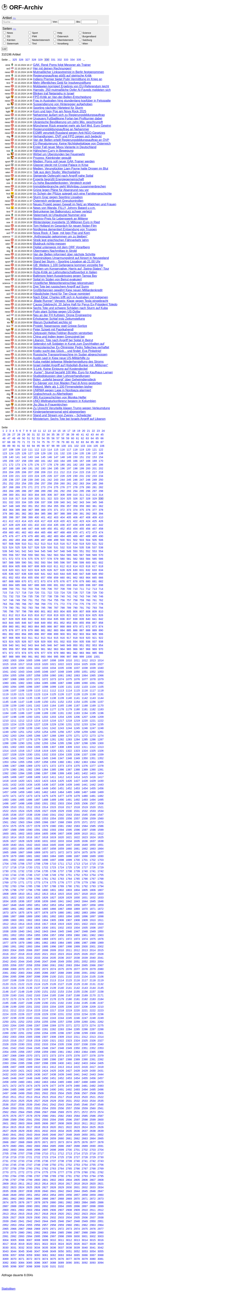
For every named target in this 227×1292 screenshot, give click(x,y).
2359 (45, 1051)
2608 (61, 1123)
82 (77, 442)
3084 (21, 1262)
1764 (69, 878)
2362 (69, 1051)
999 (81, 656)
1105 (100, 686)
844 (11, 622)
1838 (37, 901)
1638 (100, 841)
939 (4, 645)
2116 (77, 980)
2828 (53, 1187)
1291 (29, 743)
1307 (53, 746)
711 (81, 588)
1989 (100, 942)
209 (43, 472)
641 (43, 573)
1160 (21, 705)
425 (94, 521)
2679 (5, 1145)
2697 (45, 1149)
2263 (5, 1025)
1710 (53, 863)
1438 (61, 784)
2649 (77, 1134)
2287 (93, 1029)
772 (62, 603)
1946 (69, 931)
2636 (77, 1130)
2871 (85, 1198)
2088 (61, 972)
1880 (61, 912)
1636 (85, 841)
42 (87, 434)
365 (17, 509)
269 (17, 487)
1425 (61, 780)
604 (11, 566)
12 (44, 430)
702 (24, 588)
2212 (13, 1010)
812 (11, 615)
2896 (77, 1206)
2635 (69, 1130)
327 (27, 59)
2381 (13, 1059)
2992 (13, 1236)
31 (33, 434)
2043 (13, 961)
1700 (77, 859)
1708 (37, 863)
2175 (29, 999)
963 (56, 649)
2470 (100, 1081)
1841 (61, 901)
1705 (13, 863)
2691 (100, 1145)
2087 (53, 972)
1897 (93, 916)
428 (11, 524)
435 (56, 524)
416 (37, 521)
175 (30, 464)
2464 (53, 1081)
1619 (53, 837)
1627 (13, 841)
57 (57, 438)
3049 (53, 1251)
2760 (29, 1168)
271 (30, 487)
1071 (37, 679)
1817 (77, 893)
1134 (21, 698)
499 (56, 539)
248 (88, 479)
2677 (93, 1142)
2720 (21, 1157)
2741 (85, 1161)
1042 (13, 671)
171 (4, 464)
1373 (61, 765)
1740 (85, 871)
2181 (77, 999)
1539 (37, 814)
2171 (100, 995)
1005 (29, 660)
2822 (5, 1187)
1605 (45, 833)
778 (101, 603)
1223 (5, 724)
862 (24, 626)
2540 (37, 1104)
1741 (93, 871)
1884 (93, 912)
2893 (53, 1206)
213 (69, 472)
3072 (29, 1258)
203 (4, 472)
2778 (69, 1172)
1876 (29, 912)
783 (30, 607)
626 (49, 570)
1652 (5, 848)
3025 (69, 1243)
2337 (77, 1044)
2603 (21, 1123)
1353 (5, 762)
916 (62, 637)
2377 (85, 1055)
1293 (45, 743)
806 (75, 611)
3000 (77, 1236)
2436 (37, 1074)
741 (69, 596)
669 (17, 581)
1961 (85, 935)
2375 (69, 1055)
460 (11, 532)
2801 (45, 1179)
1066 (100, 675)
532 (62, 547)
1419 (13, 780)
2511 (13, 1097)
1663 (93, 848)
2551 (21, 1108)
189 (17, 468)
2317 (21, 1040)
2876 (21, 1202)
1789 (61, 886)
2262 (100, 1021)
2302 (5, 1036)
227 (56, 475)
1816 (69, 893)
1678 (5, 856)
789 (69, 607)
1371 (45, 765)
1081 (13, 682)
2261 (93, 1021)
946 (49, 645)
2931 (45, 1217)
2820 (93, 1183)
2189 (37, 1002)
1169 (93, 705)
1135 (29, 698)
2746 (21, 1164)
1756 (5, 878)
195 (56, 468)
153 (94, 457)
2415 (77, 1066)
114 (49, 449)
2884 (85, 1202)
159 (30, 460)
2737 (53, 1161)
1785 (29, 886)
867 (56, 626)
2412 (53, 1066)
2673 (61, 1142)
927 (30, 641)
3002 (93, 1236)
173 (17, 464)
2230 (53, 1014)
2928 (21, 1217)
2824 (21, 1187)
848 (37, 622)
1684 (53, 856)
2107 (5, 980)
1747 (37, 874)
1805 (85, 890)
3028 (93, 1243)
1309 (69, 746)
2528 (45, 1100)
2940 (13, 1221)
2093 (100, 972)
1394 (21, 773)
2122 (21, 984)
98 (52, 445)
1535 (5, 814)
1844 (85, 901)
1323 (77, 750)
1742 (100, 871)
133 (69, 453)
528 (37, 547)
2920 (61, 1213)
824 (88, 615)
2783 (5, 1176)
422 (75, 521)
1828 (61, 897)
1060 (53, 675)
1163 (45, 705)
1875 (21, 912)
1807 (100, 890)
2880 (53, 1202)
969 (94, 649)
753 (43, 600)
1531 (77, 810)
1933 (69, 927)
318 (24, 498)
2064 (77, 965)
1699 (69, 859)
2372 (45, 1055)
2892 (45, 1206)
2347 (53, 1048)
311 (81, 494)
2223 (100, 1010)
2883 (77, 1202)
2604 (29, 1123)
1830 (77, 897)
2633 (53, 1130)
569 (94, 555)
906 (101, 634)
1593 (53, 829)
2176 (37, 999)
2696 (37, 1149)
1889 (29, 916)
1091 (93, 682)
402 (49, 517)
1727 (85, 867)
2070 (21, 969)
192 (37, 468)
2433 (13, 1074)
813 (17, 615)
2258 (69, 1021)
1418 (5, 780)
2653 (5, 1138)
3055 (100, 1251)
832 (37, 618)
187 (4, 468)
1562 (13, 822)
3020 (29, 1243)
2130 (85, 984)
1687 (77, 856)
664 (88, 577)
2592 (37, 1119)
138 (101, 453)
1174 (29, 709)
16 (63, 430)
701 (17, 588)
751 (30, 600)
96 (43, 445)
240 (37, 479)
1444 (5, 788)
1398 (53, 773)
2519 (77, 1097)
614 (75, 566)
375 (81, 509)
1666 (13, 852)
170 (101, 460)
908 (11, 637)
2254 (37, 1021)
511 (30, 543)
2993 (21, 1236)
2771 (13, 1172)
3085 (29, 1262)
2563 (13, 1112)
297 (94, 491)
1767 (93, 878)
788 (62, 607)
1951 (5, 935)
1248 (100, 728)
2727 (77, 1157)
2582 (61, 1115)
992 (37, 656)
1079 (100, 679)
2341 (5, 1048)
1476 (53, 795)
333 (66, 59)
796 (11, 611)
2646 (53, 1134)
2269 (53, 1025)
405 (69, 517)
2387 (61, 1059)
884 (62, 630)
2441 (77, 1074)
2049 (61, 961)
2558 (77, 1108)
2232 (69, 1014)
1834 (5, 901)
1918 (53, 923)
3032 (21, 1247)
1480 (85, 795)
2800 (37, 1179)
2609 (69, 1123)
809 (94, 611)
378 (101, 509)
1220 (85, 720)
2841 (53, 1191)
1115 (77, 690)
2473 (21, 1085)
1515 (53, 807)
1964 (5, 938)
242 (49, 479)
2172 (5, 999)
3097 (21, 1266)
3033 (29, 1247)
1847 (5, 905)
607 (30, 566)
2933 (61, 1217)
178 (49, 464)
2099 (45, 976)
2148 (21, 991)
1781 (100, 882)
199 (81, 468)
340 (62, 502)
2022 (53, 953)
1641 (21, 844)
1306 (45, 746)
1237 (13, 728)
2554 (45, 1108)
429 (17, 524)
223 (30, 475)
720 (37, 592)
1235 (100, 724)
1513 (37, 807)
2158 (100, 991)
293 (69, 491)
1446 (21, 788)
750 (24, 600)
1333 (53, 754)
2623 (77, 1127)
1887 (13, 916)
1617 (37, 837)
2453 (69, 1078)
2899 (100, 1206)
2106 (100, 976)
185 (94, 464)
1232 (77, 724)
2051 (77, 961)
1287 (100, 739)
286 (24, 491)
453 (69, 528)
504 (88, 539)
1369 (29, 765)
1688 (85, 856)
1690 (100, 856)
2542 (53, 1104)
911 (30, 637)
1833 (100, 897)
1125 (53, 694)
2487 (29, 1089)
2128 (69, 984)
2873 (100, 1198)
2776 (53, 1172)
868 (62, 626)
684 (11, 585)
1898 (100, 916)
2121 (13, 984)
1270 (69, 735)
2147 (13, 991)
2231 (61, 1014)
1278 (29, 739)
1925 (5, 927)
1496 (5, 803)
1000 (89, 656)
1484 (13, 799)
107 (4, 449)
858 (101, 622)
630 (75, 570)
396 (11, 517)
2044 (21, 961)
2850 (21, 1194)
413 (17, 521)
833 (43, 618)
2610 (77, 1123)
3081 (100, 1258)
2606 (45, 1123)
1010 (69, 660)
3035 (45, 1247)
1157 (100, 701)
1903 (37, 920)
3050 (61, 1251)
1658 (53, 848)
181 (69, 464)
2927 (13, 1217)
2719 (13, 1157)
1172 (13, 709)
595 (56, 562)
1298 (85, 743)
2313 (93, 1036)
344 (88, 502)
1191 (61, 713)
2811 (21, 1183)
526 (24, 547)
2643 (29, 1134)
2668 (21, 1142)
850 (49, 622)
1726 (77, 867)
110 (24, 449)
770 (49, 603)
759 (81, 600)
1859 (100, 905)
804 (62, 611)
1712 (69, 863)
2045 (29, 961)
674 (49, 581)
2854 (53, 1194)
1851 (37, 905)
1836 (21, 901)
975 (30, 652)
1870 (85, 908)
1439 (69, 784)
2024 (69, 953)
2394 (13, 1063)
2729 (93, 1157)
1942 (37, 931)
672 (37, 581)
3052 (77, 1251)
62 (82, 438)
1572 (93, 822)
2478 (61, 1085)
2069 (13, 969)
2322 (61, 1040)
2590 (21, 1119)
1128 (77, 694)
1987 (85, 942)
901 (69, 634)
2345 (37, 1048)
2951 (100, 1221)
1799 (37, 890)
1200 (29, 716)
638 (24, 573)
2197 (100, 1002)
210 (49, 472)
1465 (69, 792)
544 (37, 551)
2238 (13, 1017)
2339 (93, 1044)
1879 (53, 912)
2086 (45, 972)
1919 (61, 923)
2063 (69, 965)
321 (43, 498)
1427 (77, 780)
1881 (69, 912)
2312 (85, 1036)
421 (69, 521)
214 (75, 472)
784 (37, 607)
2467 (77, 1081)
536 (88, 547)
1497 (13, 803)
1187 (29, 713)
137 (94, 453)
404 (62, 517)
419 (56, 521)
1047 (53, 671)
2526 (29, 1100)
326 (21, 59)
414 (24, 521)
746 (101, 596)
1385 (53, 769)
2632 (45, 1130)
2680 (13, 1145)
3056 (5, 1255)
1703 (100, 859)
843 (4, 622)
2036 (61, 957)
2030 (13, 957)
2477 (53, 1085)
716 (11, 592)
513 (43, 543)
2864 (29, 1198)
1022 (61, 664)
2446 (13, 1078)
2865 (37, 1198)
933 (69, 641)
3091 (77, 1262)
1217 (61, 720)
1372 (53, 765)
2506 (77, 1093)
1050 (77, 671)
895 (30, 634)
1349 (77, 758)
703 (30, 588)
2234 (85, 1014)
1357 (37, 762)
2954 (21, 1225)
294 (75, 491)
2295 (53, 1033)
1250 (13, 731)
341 (69, 502)
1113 (61, 690)
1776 (61, 882)
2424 (45, 1070)
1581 (61, 826)
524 (11, 547)
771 (56, 603)
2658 (45, 1138)
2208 (85, 1006)
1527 (45, 810)
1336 (77, 754)
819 (56, 615)
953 (94, 645)
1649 (85, 844)
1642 (29, 844)
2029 (5, 957)
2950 (93, 1221)
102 (76, 445)
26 (8, 434)
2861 (5, 1198)
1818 (85, 893)
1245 (77, 728)
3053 (85, 1251)
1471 (13, 795)
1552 (37, 818)
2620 (53, 1127)
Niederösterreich (41, 40)
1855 (69, 905)
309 (69, 494)
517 (69, 543)
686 (24, 585)
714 (101, 588)
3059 (29, 1255)
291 (56, 491)
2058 (29, 965)
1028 (5, 667)
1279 (37, 739)
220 (11, 475)
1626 (5, 841)
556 (11, 555)
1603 (29, 833)
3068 (100, 1255)
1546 (93, 814)
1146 (13, 701)
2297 (69, 1033)
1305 (37, 746)
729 (94, 592)
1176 (45, 709)
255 (30, 483)
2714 (77, 1153)
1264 (21, 735)
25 (3, 434)
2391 (93, 1059)
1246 (85, 728)
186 (101, 464)
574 (24, 558)
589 (17, 562)
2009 (53, 950)
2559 (85, 1108)
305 (43, 494)
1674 (77, 852)
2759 (21, 1168)
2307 (45, 1036)
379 (4, 513)
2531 (69, 1100)
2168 (77, 995)
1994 (37, 946)
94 (33, 445)
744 (88, 596)
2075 (61, 969)
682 (101, 581)
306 (49, 494)
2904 (37, 1209)
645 (69, 573)
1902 (29, 920)
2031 (21, 957)
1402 (85, 773)
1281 (53, 739)
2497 (5, 1093)
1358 (45, 762)
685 (17, 585)
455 (81, 528)
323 (56, 498)
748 (11, 600)
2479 (69, 1085)
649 (94, 573)
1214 (37, 720)
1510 (13, 807)
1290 (21, 743)
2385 (45, 1059)
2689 (85, 1145)
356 (62, 506)
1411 (53, 777)
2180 (69, 999)
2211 (5, 1010)
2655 (21, 1138)
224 (37, 475)
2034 (45, 957)
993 (43, 656)
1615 (21, 837)
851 (56, 622)
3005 (13, 1240)
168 (88, 460)
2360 (53, 1051)
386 (49, 513)
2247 (85, 1017)
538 (101, 547)
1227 (37, 724)
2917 (37, 1213)
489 (94, 536)
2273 (85, 1025)
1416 (93, 777)
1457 (5, 792)
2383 (29, 1059)
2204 (53, 1006)
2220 (77, 1010)
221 (17, 475)
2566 (37, 1112)
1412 (61, 777)
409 (94, 517)
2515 (45, 1097)
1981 (37, 942)
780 (11, 607)
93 (28, 445)
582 (75, 558)
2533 (85, 1100)
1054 (5, 675)
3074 (45, 1258)
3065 (77, 1255)
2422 (29, 1070)
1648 (77, 844)
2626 (100, 1127)
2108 (13, 980)
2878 (37, 1202)
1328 (13, 754)
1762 (53, 878)
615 (81, 566)
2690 (93, 1145)
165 (69, 460)
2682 (29, 1145)
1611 (93, 833)
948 (62, 645)
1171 (5, 709)
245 (69, 479)
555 (4, 555)
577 (43, 558)
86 (97, 442)
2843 (69, 1191)
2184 (100, 999)
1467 (85, 792)
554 (101, 551)
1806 (93, 890)
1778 (77, 882)
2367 (5, 1055)
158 (24, 460)
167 (81, 460)
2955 (29, 1225)
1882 (77, 912)
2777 (61, 1172)
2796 (5, 1179)
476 (11, 536)
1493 (85, 799)
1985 (69, 942)
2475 (37, 1085)
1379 (5, 769)
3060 (37, 1255)
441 (94, 524)
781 (17, 607)
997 (69, 656)
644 (62, 573)
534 (75, 547)
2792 (77, 1176)
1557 (77, 818)
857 (94, 622)
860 (11, 626)
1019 (37, 664)
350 (24, 506)
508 (11, 543)
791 (81, 607)
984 (88, 652)
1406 (13, 777)
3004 (5, 1240)
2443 (93, 1074)
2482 (93, 1085)
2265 (21, 1025)
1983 (53, 942)
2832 (85, 1187)
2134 (13, 987)
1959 (69, 935)
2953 (13, 1225)
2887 (5, 1206)
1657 (45, 848)
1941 (29, 931)
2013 (85, 950)
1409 (37, 777)
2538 (21, 1104)
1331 (37, 754)
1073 (53, 679)
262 (75, 483)
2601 (5, 1123)
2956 (37, 1225)
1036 (69, 667)
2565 (29, 1112)
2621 (61, 1127)
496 (37, 539)
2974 (77, 1228)
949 (69, 645)
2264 (13, 1025)
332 (59, 59)
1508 (100, 803)
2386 (53, 1059)
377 (94, 509)
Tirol (34, 43)
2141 (69, 987)
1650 (93, 844)
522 (101, 543)
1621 (69, 837)
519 (81, 543)
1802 (61, 890)
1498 (21, 803)
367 (30, 509)
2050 (69, 961)
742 (75, 596)
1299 (93, 743)
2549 (5, 1108)
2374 (61, 1055)
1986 (77, 942)
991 (30, 656)
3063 (61, 1255)
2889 (21, 1206)
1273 (93, 735)
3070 (13, 1258)
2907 (61, 1209)
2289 (5, 1033)
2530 (61, 1100)
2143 (85, 987)
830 (24, 618)
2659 (53, 1138)
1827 (53, 897)
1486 (29, 799)
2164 (45, 995)
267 (4, 487)
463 (30, 532)
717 (17, 592)
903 (81, 634)
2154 (69, 991)
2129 (77, 984)
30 (28, 434)
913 (43, 637)
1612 (100, 833)
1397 (45, 773)
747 (4, 600)
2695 (29, 1149)
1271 (77, 735)
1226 (29, 724)
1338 (93, 754)
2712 (61, 1153)
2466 (69, 1081)
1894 (69, 916)
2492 (69, 1089)
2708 (29, 1153)
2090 (77, 972)
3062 (53, 1255)
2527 (37, 1100)
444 (11, 528)
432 (37, 524)
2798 (21, 1179)
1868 (69, 908)
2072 (37, 969)
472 (88, 532)
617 (94, 566)
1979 (21, 942)
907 (4, 637)
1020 (45, 664)
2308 (53, 1036)
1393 (13, 773)
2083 (21, 972)
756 (62, 600)
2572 (85, 1112)
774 (75, 603)
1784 (21, 886)
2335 (61, 1044)
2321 (53, 1040)
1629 (29, 841)
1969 (45, 938)
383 (30, 513)
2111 (37, 980)
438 (75, 524)
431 (30, 524)
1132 (5, 698)
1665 (5, 852)
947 (56, 645)
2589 (13, 1119)
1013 (93, 660)
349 (17, 506)
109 (17, 449)
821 (69, 615)
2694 (21, 1149)
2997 (53, 1236)
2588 (5, 1119)
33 (43, 434)
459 (4, 532)
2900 (5, 1209)
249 (94, 479)
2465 (61, 1081)
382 (24, 513)
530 (49, 547)
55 (48, 438)
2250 (5, 1021)
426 (101, 521)
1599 (100, 829)
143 (30, 457)
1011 (77, 660)
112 (37, 449)
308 (62, 494)
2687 (69, 1145)
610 (49, 566)
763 (4, 603)
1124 (45, 694)
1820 (100, 893)
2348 (61, 1048)
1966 (21, 938)
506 (101, 539)
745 (94, 596)
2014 (93, 950)
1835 (13, 901)
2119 (100, 980)
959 (30, 649)
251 (4, 483)
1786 (37, 886)
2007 (37, 950)
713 (94, 588)
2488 (37, 1089)
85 (92, 442)
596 (62, 562)
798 (24, 611)
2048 (53, 961)
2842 (61, 1191)
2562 (5, 1112)
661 (69, 577)
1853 (53, 905)
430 (24, 524)
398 (24, 517)
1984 (61, 942)
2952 (5, 1225)
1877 (37, 912)
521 (94, 543)
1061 (61, 675)
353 (43, 506)
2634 (61, 1130)
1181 (85, 709)
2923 (85, 1213)
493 (17, 539)
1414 (77, 777)
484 (62, 536)
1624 (93, 837)
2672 (53, 1142)
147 (56, 457)
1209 (100, 716)
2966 (13, 1228)
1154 (77, 701)
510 (24, 543)
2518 (69, 1097)
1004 (21, 660)
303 (30, 494)
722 (49, 592)
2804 (69, 1179)
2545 (77, 1104)
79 (62, 442)
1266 (37, 735)
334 (72, 59)
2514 (37, 1097)
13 (49, 430)
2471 (5, 1085)
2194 (77, 1002)
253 (17, 483)
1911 (100, 920)
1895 (77, 916)
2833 (93, 1187)
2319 (37, 1040)
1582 (69, 826)
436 (62, 524)
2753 (77, 1164)
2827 (45, 1187)
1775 (53, 882)
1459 (21, 792)
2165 (53, 995)
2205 (61, 1006)
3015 (93, 1240)
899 (56, 634)
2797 (13, 1179)
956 (11, 649)
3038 (69, 1247)
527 (30, 547)
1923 (93, 923)
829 (17, 618)
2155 (77, 991)
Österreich (62, 36)
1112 (53, 690)
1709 (45, 863)
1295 (61, 743)
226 (49, 475)
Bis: (78, 21)
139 (4, 457)
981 (69, 652)
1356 (29, 762)
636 (11, 573)
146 (49, 457)
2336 (69, 1044)
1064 (85, 675)
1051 (85, 671)
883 (56, 630)
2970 (45, 1228)
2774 (37, 1172)
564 (62, 555)
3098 (29, 1266)
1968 (37, 938)
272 (37, 487)
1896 (85, 916)
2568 (53, 1112)
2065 (85, 965)
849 (43, 622)
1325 (93, 750)
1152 (61, 701)
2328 (5, 1044)
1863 (29, 908)
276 (62, 487)
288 (37, 491)
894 (24, 634)
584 (88, 558)
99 (57, 445)
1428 (85, 780)
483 (56, 536)
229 (69, 475)
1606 (53, 833)
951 (81, 645)
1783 (13, 886)
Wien (85, 43)
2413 (61, 1066)
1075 (69, 679)
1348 (69, 758)
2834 (100, 1187)
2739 (69, 1161)
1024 (77, 664)
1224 (13, 724)
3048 (45, 1251)
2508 (93, 1093)
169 (94, 460)
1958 (61, 935)
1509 (5, 807)
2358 (37, 1051)
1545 (85, 814)
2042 (5, 961)
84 (87, 442)
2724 (53, 1157)
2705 (5, 1153)
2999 (69, 1236)
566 (75, 555)
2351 (85, 1048)
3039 (77, 1247)
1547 (100, 814)
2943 (37, 1221)
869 (69, 626)
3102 (61, 1266)
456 (88, 528)
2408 (21, 1066)
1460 (29, 792)
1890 (37, 916)
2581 (53, 1115)
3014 (85, 1240)
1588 (13, 829)
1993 (29, 946)
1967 (29, 938)
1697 (53, 859)
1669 (37, 852)
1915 (29, 923)
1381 (21, 769)
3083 (13, 1262)
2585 (85, 1115)
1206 (77, 716)
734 (24, 596)
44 (97, 434)
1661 (77, 848)
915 (56, 637)
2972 (61, 1228)
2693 (13, 1149)
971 (4, 652)
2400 (61, 1063)
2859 (93, 1194)
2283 (61, 1029)
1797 (21, 890)
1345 (45, 758)
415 (30, 521)
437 (69, 524)
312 (88, 494)
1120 (13, 694)
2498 (13, 1093)
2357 (29, 1051)
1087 (61, 682)
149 (69, 457)
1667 (21, 852)
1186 (21, 713)
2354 (5, 1051)
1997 (61, 946)
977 (43, 652)
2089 (69, 972)
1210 (5, 720)
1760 (37, 878)
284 (11, 491)
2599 (93, 1119)
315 (4, 498)
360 (88, 506)
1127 (69, 694)
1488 (45, 799)
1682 (37, 856)
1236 (5, 728)
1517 (69, 807)
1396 (37, 773)
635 (4, 573)
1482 (100, 795)
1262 (5, 735)
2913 (5, 1213)
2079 (93, 969)
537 (94, 547)
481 (43, 536)
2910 (85, 1209)
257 (43, 483)
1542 (61, 814)
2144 (93, 987)
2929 (29, 1217)
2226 (21, 1014)
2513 (29, 1097)
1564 (29, 822)
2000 (85, 946)
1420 (21, 780)
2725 (61, 1157)
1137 (45, 698)
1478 (69, 795)
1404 (100, 773)
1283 (69, 739)
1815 (61, 893)
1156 (93, 701)
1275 (5, 739)
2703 (93, 1149)
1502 (53, 803)
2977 (100, 1228)
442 (101, 524)
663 (81, 577)
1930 (45, 927)
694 (75, 585)
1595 (69, 829)
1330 (29, 754)
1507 (93, 803)
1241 (45, 728)
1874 (13, 912)
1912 (5, 923)
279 (81, 487)
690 (49, 585)
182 (75, 464)
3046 (29, 1251)
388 (62, 513)
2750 (53, 1164)
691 (56, 585)
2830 (69, 1187)
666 (101, 577)
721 (43, 592)
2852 (37, 1194)
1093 (5, 686)
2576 (13, 1115)
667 (4, 581)
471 (81, 532)
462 (24, 532)
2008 (45, 950)
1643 (37, 844)
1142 (85, 698)
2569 (61, 1112)
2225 (13, 1014)
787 (56, 607)
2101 (61, 976)
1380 (13, 769)
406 (75, 517)
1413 (69, 777)
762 (101, 600)
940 (11, 645)
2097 (29, 976)
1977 (5, 942)
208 (37, 472)
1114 (69, 690)
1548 (5, 818)
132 (62, 453)
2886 (100, 1202)
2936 (85, 1217)
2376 (77, 1055)
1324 (85, 750)
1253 (37, 731)
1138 (53, 698)
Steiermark (13, 43)
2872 (93, 1198)
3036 (53, 1247)
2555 (53, 1108)
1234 (93, 724)
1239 (29, 728)
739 (56, 596)
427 (4, 524)
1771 (21, 882)
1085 (45, 682)
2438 (53, 1074)
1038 (85, 667)
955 (4, 649)
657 (43, 577)
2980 (21, 1232)
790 (75, 607)
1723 (53, 867)
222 (24, 475)
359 (81, 506)
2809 (5, 1183)
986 (101, 652)
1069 (21, 679)
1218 (69, 720)
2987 (77, 1232)
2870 (77, 1198)
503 (81, 539)
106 (102, 445)
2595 (61, 1119)
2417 (93, 1066)
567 (81, 555)
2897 (85, 1206)
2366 (100, 1051)
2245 (69, 1017)
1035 (61, 667)
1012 (85, 660)
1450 (53, 788)
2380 (5, 1059)
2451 (53, 1078)
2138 (45, 987)
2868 (61, 1198)
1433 (21, 784)
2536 (5, 1104)
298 (101, 491)
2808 (100, 1179)
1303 (21, 746)
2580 (45, 1115)
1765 (77, 878)
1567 (53, 822)
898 (49, 634)
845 (17, 622)
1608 (69, 833)
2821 (100, 1183)
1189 (45, 713)
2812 (29, 1183)
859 (4, 626)
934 (75, 641)
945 (43, 645)
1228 (45, 724)
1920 (69, 923)
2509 (100, 1093)
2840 (45, 1191)
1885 (100, 912)
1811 (29, 893)
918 (75, 637)
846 (24, 622)
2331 (29, 1044)
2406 (5, 1066)
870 (75, 626)
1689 (93, 856)
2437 (45, 1074)
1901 (21, 920)
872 (88, 626)
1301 (5, 746)
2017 (13, 953)
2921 (69, 1213)
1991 (13, 946)
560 (37, 555)
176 (37, 464)
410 (101, 517)
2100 (53, 976)
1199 (21, 716)
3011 (61, 1240)
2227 (29, 1014)
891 (4, 634)
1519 (85, 807)
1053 (100, 671)
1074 (61, 679)
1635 (77, 841)
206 (24, 472)
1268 (53, 735)
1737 (61, 871)
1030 (21, 667)
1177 (53, 709)
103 (83, 445)
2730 (100, 1157)
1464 (61, 792)
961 (43, 649)
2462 (37, 1081)
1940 (21, 931)
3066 (85, 1255)
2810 (13, 1183)
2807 (93, 1179)
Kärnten (11, 40)
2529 (53, 1100)
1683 (45, 856)
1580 (53, 826)
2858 (85, 1194)
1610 (85, 833)
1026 (93, 664)
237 (17, 479)
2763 (53, 1168)
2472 (13, 1085)
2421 (21, 1070)
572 (11, 558)
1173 (21, 709)
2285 (77, 1029)
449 (43, 528)
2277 (13, 1029)
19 (78, 430)
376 (88, 509)
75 (43, 442)
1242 (53, 728)
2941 (21, 1221)
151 (81, 457)
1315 (13, 750)
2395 (21, 1063)
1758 (21, 878)
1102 (77, 686)
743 (81, 596)
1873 (5, 912)
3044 (13, 1251)
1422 (37, 780)
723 (56, 592)
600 (88, 562)
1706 (21, 863)
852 (62, 622)
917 (69, 637)
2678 (100, 1142)
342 (75, 502)
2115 (69, 980)
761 (94, 600)
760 (88, 600)
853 (69, 622)
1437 (53, 784)
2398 (45, 1063)
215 (81, 472)
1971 (61, 938)
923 (4, 641)
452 (62, 528)
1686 (69, 856)
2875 (13, 1202)
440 (88, 524)
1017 (21, 664)
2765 (69, 1168)
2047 (45, 961)
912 (37, 637)
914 (49, 637)
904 (88, 634)
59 (67, 438)
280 (88, 487)
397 (17, 517)
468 (62, 532)
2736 (45, 1161)
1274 (100, 735)
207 (30, 472)
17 (68, 430)
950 (75, 645)
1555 (61, 818)
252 (11, 483)
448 (37, 528)
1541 (53, 814)
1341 (13, 758)
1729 (100, 867)
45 (102, 434)
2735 (37, 1161)
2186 (13, 1002)
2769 (100, 1168)
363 (4, 509)
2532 (77, 1100)
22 (93, 430)
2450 (45, 1078)
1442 (93, 784)
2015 (100, 950)
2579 (37, 1115)
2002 (100, 946)
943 (30, 645)
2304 (21, 1036)
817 (43, 615)
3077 (69, 1258)
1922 (85, 923)
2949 (85, 1221)
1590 (29, 829)
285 (17, 491)
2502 (45, 1093)
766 (24, 603)
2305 (29, 1036)
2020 (37, 953)
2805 (77, 1179)
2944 (45, 1221)
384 (37, 513)
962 (49, 649)
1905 (53, 920)
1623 (85, 837)
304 (37, 494)
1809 (13, 893)
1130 (93, 694)
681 (94, 581)
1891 (45, 916)
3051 (69, 1251)
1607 (61, 833)
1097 (37, 686)
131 (56, 453)
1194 (85, 713)
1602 (21, 833)
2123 (29, 984)
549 (69, 551)
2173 (13, 999)
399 (30, 517)
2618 (37, 1127)
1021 (53, 664)
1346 (53, 758)
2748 (37, 1164)
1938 (5, 931)
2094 (5, 976)
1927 (21, 927)
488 (88, 536)
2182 (85, 999)
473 (94, 532)
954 (101, 645)
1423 (45, 780)
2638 (93, 1130)
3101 (53, 1266)
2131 (93, 984)
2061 (53, 965)
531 (56, 547)
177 (43, 464)
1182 (93, 709)
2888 (13, 1206)
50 (23, 438)
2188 (29, 1002)
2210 (100, 1006)
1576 (21, 826)
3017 (5, 1243)
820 (62, 615)
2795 (100, 1176)
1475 (45, 795)
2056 (13, 965)
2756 (100, 1164)
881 (43, 630)
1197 (5, 716)
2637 (85, 1130)
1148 (29, 701)
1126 (61, 694)
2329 (13, 1044)
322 (49, 498)
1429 (93, 780)
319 (30, 498)
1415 (85, 777)
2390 (85, 1059)
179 (56, 464)
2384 (37, 1059)
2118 (93, 980)
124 (11, 453)
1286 (93, 739)
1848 (13, 905)
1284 (77, 739)
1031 (29, 667)
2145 (100, 987)
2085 (37, 972)
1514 (45, 807)
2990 (100, 1232)
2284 (69, 1029)
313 (94, 494)
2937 (93, 1217)
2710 (45, 1153)
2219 (69, 1010)
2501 (37, 1093)
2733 (21, 1161)
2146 (5, 991)
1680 (21, 856)
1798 (29, 890)
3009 (45, 1240)
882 (49, 630)
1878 (45, 912)
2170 (93, 995)
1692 (13, 859)
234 (101, 475)
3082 (5, 1262)
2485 (13, 1089)
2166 (61, 995)
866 (49, 626)
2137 (37, 987)
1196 (100, 713)
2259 (77, 1021)
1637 (93, 841)
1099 (53, 686)
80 (67, 442)
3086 (37, 1262)
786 (49, 607)
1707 (29, 863)
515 (56, 543)
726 (75, 592)
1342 (21, 758)
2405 (100, 1063)
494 (24, 539)
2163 (37, 995)
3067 (93, 1255)
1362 (77, 762)
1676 (93, 852)
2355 (13, 1051)
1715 (93, 863)
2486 (21, 1089)
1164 (53, 705)
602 (101, 562)
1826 (45, 897)
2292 (29, 1033)
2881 (61, 1202)
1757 (13, 878)
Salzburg (87, 40)
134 (75, 453)
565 (69, 555)
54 (43, 438)
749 (17, 600)
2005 (21, 950)
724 (62, 592)
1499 (29, 803)
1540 (45, 814)
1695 (37, 859)
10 (34, 430)
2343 (21, 1048)
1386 (61, 769)
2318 (29, 1040)
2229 (45, 1014)
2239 (21, 1017)
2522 (100, 1097)
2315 (5, 1040)
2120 (5, 984)
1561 (5, 822)
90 (13, 445)
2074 (53, 969)
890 (101, 630)
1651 (100, 844)
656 (37, 577)
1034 (53, 667)
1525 (29, 810)
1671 (53, 852)
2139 (53, 987)
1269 (61, 735)
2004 (13, 950)
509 (17, 543)
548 (62, 551)
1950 (100, 931)
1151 (53, 701)
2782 (100, 1172)
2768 (93, 1168)
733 (17, 596)
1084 (37, 682)
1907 (69, 920)
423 (81, 521)
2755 (93, 1164)
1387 (69, 769)
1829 (69, 897)
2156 (85, 991)
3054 (93, 1251)
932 (62, 641)
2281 (45, 1029)
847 (30, 622)
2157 (93, 991)
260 (62, 483)
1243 (61, 728)
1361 (69, 762)
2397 (37, 1063)
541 (17, 551)
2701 (77, 1149)
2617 (29, 1127)
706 (49, 588)
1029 (13, 667)
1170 (100, 705)
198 (75, 468)
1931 (53, 927)
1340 (5, 758)
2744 (5, 1164)
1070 (29, 679)
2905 (45, 1209)
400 (37, 517)
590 (24, 562)
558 (24, 555)
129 (43, 453)
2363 (77, 1051)
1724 (61, 867)
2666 (5, 1142)
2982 (37, 1232)
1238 (21, 728)
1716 (100, 863)
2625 (93, 1127)
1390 (93, 769)
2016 (5, 953)
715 (4, 592)
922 (101, 637)
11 (39, 430)
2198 (5, 1006)
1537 (21, 814)
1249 (5, 731)
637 (17, 573)
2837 (21, 1191)
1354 (13, 762)
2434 (21, 1074)
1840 (53, 901)
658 (49, 577)
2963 (93, 1225)
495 (30, 539)
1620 (61, 837)
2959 (61, 1225)
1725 (69, 867)
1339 (100, 754)
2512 (21, 1097)
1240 (37, 728)
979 (56, 652)
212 (62, 472)
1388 (77, 769)
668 (11, 581)
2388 (69, 1059)
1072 (45, 679)
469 (69, 532)
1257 (69, 731)
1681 (29, 856)
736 (37, 596)
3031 (13, 1247)
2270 (61, 1025)
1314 (5, 750)
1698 (61, 859)
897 (43, 634)
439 (81, 524)
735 (30, 596)
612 (62, 566)
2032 (29, 957)
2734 (29, 1161)
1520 (93, 807)
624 (37, 570)
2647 (61, 1134)
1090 (85, 682)
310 (75, 494)
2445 (5, 1078)
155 (4, 460)
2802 (53, 1179)
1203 (53, 716)
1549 (13, 818)
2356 (21, 1051)
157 (17, 460)
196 (62, 468)
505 (94, 539)
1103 (85, 686)
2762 (45, 1168)
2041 (100, 957)
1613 (5, 837)
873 (94, 626)
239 (30, 479)
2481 (85, 1085)
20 (83, 430)
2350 (77, 1048)
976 (37, 652)
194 (49, 468)
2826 (37, 1187)
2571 (77, 1112)
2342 (13, 1048)
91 (18, 445)
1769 (5, 882)
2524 (13, 1100)
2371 (37, 1055)
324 (62, 498)
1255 (53, 731)
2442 (85, 1074)
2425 (53, 1070)
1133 (13, 698)
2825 (29, 1187)
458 (101, 528)
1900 (13, 920)
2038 (77, 957)
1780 (93, 882)
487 (81, 536)
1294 (53, 743)
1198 (13, 716)
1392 (5, 773)
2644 (37, 1134)
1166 (69, 705)
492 (11, 539)
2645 (45, 1134)
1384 (45, 769)
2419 (5, 1070)
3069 (5, 1258)
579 (56, 558)
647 (81, 573)
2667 (13, 1142)
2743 (100, 1161)
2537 (13, 1104)
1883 (85, 912)
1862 (21, 908)
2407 (13, 1066)
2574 (100, 1112)
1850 (29, 905)
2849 (13, 1194)
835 (56, 618)
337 (43, 502)
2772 (21, 1172)
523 (4, 547)
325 (14, 59)
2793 (85, 1176)
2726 (69, 1157)
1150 (45, 701)
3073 (37, 1258)
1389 (85, 769)
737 (43, 596)
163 (56, 460)
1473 (29, 795)
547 (56, 551)
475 (4, 536)
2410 (37, 1066)
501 (69, 539)
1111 (45, 690)
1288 (5, 743)
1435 (37, 784)
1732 (21, 871)
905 (94, 634)
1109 (29, 690)
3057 (13, 1255)
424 (88, 521)
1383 (37, 769)
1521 (100, 807)
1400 (69, 773)
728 (88, 592)
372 (62, 509)
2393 (5, 1063)
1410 (45, 777)
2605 (37, 1123)
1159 (13, 705)
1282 (61, 739)
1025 (85, 664)
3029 (100, 1243)
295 (81, 491)
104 (89, 445)
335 (79, 59)
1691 (5, 859)
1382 (29, 769)
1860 (5, 908)
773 (69, 603)
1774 (45, 882)
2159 (5, 995)
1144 (100, 698)
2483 (100, 1085)
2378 (93, 1055)
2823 (13, 1187)
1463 (53, 792)
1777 (69, 882)
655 (30, 577)
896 (37, 634)
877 (17, 630)
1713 (77, 863)
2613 (100, 1123)
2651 (93, 1134)
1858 (93, 905)
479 (30, 536)
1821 (5, 897)
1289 (13, 743)
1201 (37, 716)
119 (81, 449)
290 (49, 491)
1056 (21, 675)
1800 (45, 890)
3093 (93, 1262)
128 (37, 453)
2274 (93, 1025)
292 (62, 491)
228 (62, 475)
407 (81, 517)
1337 (85, 754)
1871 (93, 908)
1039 (93, 667)
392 (88, 513)
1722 (45, 867)
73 (33, 442)
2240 (29, 1017)
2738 (61, 1161)
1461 (37, 792)
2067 (100, 965)
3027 (85, 1243)
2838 (29, 1191)
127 (30, 453)
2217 (53, 1010)
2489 (45, 1089)
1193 (77, 713)
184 (88, 464)
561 (43, 555)
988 (11, 656)
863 (30, 626)
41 (82, 434)
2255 (45, 1021)
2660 (61, 1138)
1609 (77, 833)
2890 (29, 1206)
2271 (69, 1025)
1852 (45, 905)
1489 (53, 799)
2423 (37, 1070)
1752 (77, 874)
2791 (69, 1176)
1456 (100, 788)
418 (49, 521)
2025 (77, 953)
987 (4, 656)
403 (56, 517)
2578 (29, 1115)
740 (62, 596)
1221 (93, 720)
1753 (85, 874)
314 (101, 494)
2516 (53, 1097)
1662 (85, 848)
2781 (93, 1172)
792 (88, 607)
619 (4, 570)
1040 (100, 667)
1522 (5, 810)
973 (17, 652)
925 (17, 641)
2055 (5, 965)
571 (4, 558)
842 (101, 618)
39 (72, 434)
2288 (100, 1029)
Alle (14, 18)
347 (4, 506)
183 (81, 464)
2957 (45, 1225)
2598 (85, 1119)
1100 (61, 686)
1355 (21, 762)
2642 (21, 1134)
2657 (37, 1138)
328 (34, 59)
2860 (100, 1194)
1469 (100, 792)
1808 (5, 893)
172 (11, 464)
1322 (69, 750)
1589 (21, 829)
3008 (37, 1240)
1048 (61, 671)
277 (69, 487)
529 (43, 547)
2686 (61, 1145)
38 (67, 434)
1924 (100, 923)
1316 (21, 750)
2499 (21, 1093)
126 (24, 453)
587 (4, 562)
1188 (37, 713)
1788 (53, 886)
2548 (100, 1104)
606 (24, 566)
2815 (53, 1183)
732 (11, 596)
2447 (21, 1078)
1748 (45, 874)
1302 (13, 746)
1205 (69, 716)
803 (56, 611)
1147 (21, 701)
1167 (77, 705)
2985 (61, 1232)
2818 (77, 1183)
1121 (21, 694)
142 (24, 457)
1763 (61, 878)
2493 (77, 1089)
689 (43, 585)
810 (101, 611)
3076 (61, 1258)
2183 (93, 999)
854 (75, 622)
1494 (93, 799)
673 (43, 581)
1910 (93, 920)
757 (69, 600)
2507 (85, 1093)
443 (4, 528)
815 (30, 615)
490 (101, 536)
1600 (5, 833)
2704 (100, 1149)
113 (43, 449)
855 (81, 622)
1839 (45, 901)
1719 (21, 867)
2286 (85, 1029)
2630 (29, 1130)
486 (75, 536)
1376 (85, 765)
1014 (100, 660)
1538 (29, 814)
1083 (29, 682)
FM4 (34, 36)
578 (49, 558)
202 (101, 468)
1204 (61, 716)
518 (75, 543)
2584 (77, 1115)
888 (88, 630)
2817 (69, 1183)
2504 (61, 1093)
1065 (93, 675)
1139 (61, 698)
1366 (5, 765)
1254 (45, 731)
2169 (85, 995)
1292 (37, 743)
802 (49, 611)
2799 (29, 1179)
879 (30, 630)
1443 (100, 784)
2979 (13, 1232)
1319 (45, 750)
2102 (69, 976)
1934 (77, 927)
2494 (85, 1089)
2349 (69, 1048)
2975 (85, 1228)
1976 (100, 938)
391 (81, 513)
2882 (69, 1202)
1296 (69, 743)
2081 (5, 972)
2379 (100, 1055)
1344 (37, 758)
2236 (100, 1014)
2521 (93, 1097)
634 (101, 570)
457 (94, 528)
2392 (100, 1059)
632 (88, 570)
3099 (37, 1266)
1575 (13, 826)
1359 (53, 762)
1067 (5, 679)
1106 (5, 690)
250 (101, 479)
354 (49, 506)
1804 (77, 890)
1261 (100, 731)
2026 (85, 953)
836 (62, 618)
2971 (53, 1228)
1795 (5, 890)
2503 (53, 1093)
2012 (77, 950)
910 (24, 637)
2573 (93, 1112)
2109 (21, 980)
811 (4, 615)
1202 (45, 716)
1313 (100, 746)
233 (94, 475)
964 (62, 649)
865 (43, 626)
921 (94, 637)
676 (62, 581)
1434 (29, 784)
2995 (37, 1236)
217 (94, 472)
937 (94, 641)
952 (88, 645)
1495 (100, 799)
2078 (85, 969)
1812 (37, 893)
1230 (61, 724)
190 (24, 468)
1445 (13, 788)
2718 (5, 1157)
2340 (100, 1044)
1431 (5, 784)
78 (57, 442)
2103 (77, 976)
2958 (53, 1225)
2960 (69, 1225)
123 (4, 453)
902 (75, 634)
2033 (37, 957)
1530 (69, 810)
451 (56, 528)
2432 (5, 1074)
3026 (77, 1243)
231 (81, 475)
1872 (100, 908)
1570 (77, 822)
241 (43, 479)
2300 (93, 1033)
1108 (21, 690)
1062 (69, 675)
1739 (77, 871)
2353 (100, 1048)
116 (62, 449)
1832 (93, 897)
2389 (77, 1059)
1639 (5, 844)
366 (24, 509)
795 (4, 611)
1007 (45, 660)
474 (101, 532)
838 (75, 618)
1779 (85, 882)
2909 (77, 1209)
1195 (93, 713)
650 (101, 573)
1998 (69, 946)
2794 (93, 1176)
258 (49, 483)
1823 (21, 897)
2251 (13, 1021)
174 (24, 464)
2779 (77, 1172)
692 (62, 585)
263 (81, 483)
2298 (77, 1033)
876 (11, 630)
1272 (85, 735)
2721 (29, 1157)
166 (75, 460)
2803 (61, 1179)
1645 (53, 844)
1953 (21, 935)
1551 (29, 818)
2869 (69, 1198)
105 (95, 445)
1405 (5, 777)
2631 (37, 1130)
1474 (37, 795)
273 (43, 487)
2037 (69, 957)
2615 (13, 1127)
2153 (61, 991)
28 (18, 434)
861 (17, 626)
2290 (13, 1033)
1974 (85, 938)
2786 (29, 1176)
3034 (37, 1247)
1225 (21, 724)
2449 (37, 1078)
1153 (69, 701)
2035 (53, 957)
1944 (53, 931)
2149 (29, 991)
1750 (61, 874)
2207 (77, 1006)
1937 (100, 927)
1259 (85, 731)
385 (43, 513)
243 (56, 479)
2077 (77, 969)
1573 (100, 822)
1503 (61, 803)
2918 (45, 1213)
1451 (61, 788)
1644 (45, 844)
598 (75, 562)
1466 (77, 792)
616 (88, 566)
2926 (5, 1217)
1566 (45, 822)
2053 (93, 961)
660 (62, 577)
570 (101, 555)
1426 (69, 780)
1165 (61, 705)
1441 (85, 784)
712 (88, 588)
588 (11, 562)
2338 (85, 1044)
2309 (61, 1036)
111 (30, 449)
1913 (13, 923)
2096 (21, 976)
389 (69, 513)
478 (24, 536)
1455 (93, 788)
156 (11, 460)
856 (88, 622)
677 (69, 581)
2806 (85, 1179)
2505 (69, 1093)
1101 (69, 686)
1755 (100, 874)
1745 (21, 874)
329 (40, 59)
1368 (21, 765)
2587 (100, 1115)
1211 (13, 720)
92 (23, 445)
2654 (13, 1138)
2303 (13, 1036)
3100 (45, 1266)
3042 (100, 1247)
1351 (93, 758)
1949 (93, 931)
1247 (93, 728)
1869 (77, 908)
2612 (93, 1123)
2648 (69, 1134)
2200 (21, 1006)
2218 (61, 1010)
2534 (93, 1100)
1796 (13, 890)
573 (17, 558)
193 (43, 468)
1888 (21, 916)
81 (72, 442)
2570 (69, 1112)
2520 (85, 1097)
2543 (61, 1104)
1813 (45, 893)
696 (88, 585)
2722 (37, 1157)
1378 (100, 765)
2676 (85, 1142)
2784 (13, 1176)
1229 (53, 724)
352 (37, 506)
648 (88, 573)
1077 (85, 679)
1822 (13, 897)
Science (86, 32)
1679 (13, 856)
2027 (93, 953)
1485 (21, 799)
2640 (5, 1134)
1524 (21, 810)
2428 (77, 1070)
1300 (100, 743)
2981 (29, 1232)
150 (75, 457)
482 (49, 536)
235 (4, 479)
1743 (5, 874)
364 (11, 509)
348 (11, 506)
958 (24, 649)
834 (49, 618)
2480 (77, 1085)
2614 (5, 1127)
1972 (69, 938)
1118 (100, 690)
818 (49, 615)
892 (11, 634)
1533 (93, 810)
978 (49, 652)
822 (75, 615)
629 (69, 570)
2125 (45, 984)
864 (37, 626)
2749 (45, 1164)
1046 (45, 671)
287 (30, 491)
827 (4, 618)
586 (101, 558)
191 (30, 468)
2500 (29, 1093)
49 (18, 438)
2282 (53, 1029)
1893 (61, 916)
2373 (53, 1055)
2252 (21, 1021)
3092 (85, 1262)
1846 (100, 901)
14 (54, 430)
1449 (45, 788)
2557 (69, 1108)
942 (24, 645)
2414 (69, 1066)
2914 (13, 1213)
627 (56, 570)
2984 (53, 1232)
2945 (53, 1221)
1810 (21, 893)
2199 (13, 1006)
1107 (13, 690)
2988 (85, 1232)
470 (75, 532)
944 (37, 645)
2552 (29, 1108)
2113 (53, 980)
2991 (5, 1236)
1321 (61, 750)
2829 (61, 1187)
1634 (69, 841)
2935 (77, 1217)
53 (38, 438)
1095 (21, 686)
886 (75, 630)
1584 (85, 826)
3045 (21, 1251)
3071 (21, 1258)
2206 (69, 1006)
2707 (21, 1153)
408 (88, 517)
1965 (13, 938)
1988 (93, 942)
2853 (45, 1194)
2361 (61, 1051)
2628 (13, 1130)
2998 (61, 1236)
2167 (69, 995)
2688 (77, 1145)
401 (43, 517)
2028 (100, 953)
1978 (13, 942)
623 (30, 570)
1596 (77, 829)
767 (30, 603)
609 (43, 566)
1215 (45, 720)
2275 (100, 1025)
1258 (77, 731)
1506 (85, 803)
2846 (93, 1191)
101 (70, 445)
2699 (61, 1149)
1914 (21, 923)
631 (81, 570)
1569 (69, 822)
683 (4, 585)
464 (37, 532)
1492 (77, 799)
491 (4, 539)
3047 (37, 1251)
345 (94, 502)
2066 (93, 965)
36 (57, 434)
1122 (29, 694)
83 (82, 442)
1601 (13, 833)
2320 (45, 1040)
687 (30, 585)
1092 (100, 682)
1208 (93, 716)
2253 (29, 1021)
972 (11, 652)
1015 (5, 664)
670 (24, 581)
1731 (13, 871)
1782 (5, 886)
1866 (53, 908)
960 (37, 649)
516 (62, 543)
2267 (37, 1025)
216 (88, 472)
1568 (61, 822)
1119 (5, 694)
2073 (45, 969)
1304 (29, 746)
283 (4, 491)
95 (38, 445)
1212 (21, 720)
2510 (5, 1097)
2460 (21, 1081)
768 (37, 603)
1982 (45, 942)
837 (69, 618)
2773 (29, 1172)
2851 (29, 1194)
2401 (69, 1063)
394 (101, 513)
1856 (77, 905)
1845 (93, 901)
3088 (53, 1262)
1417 (100, 777)
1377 (93, 765)
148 (62, 457)
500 (62, 539)
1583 (77, 826)
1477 (61, 795)
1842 (69, 901)
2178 (53, 999)
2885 (93, 1202)
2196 (93, 1002)
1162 (37, 705)
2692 (5, 1149)
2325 (85, 1040)
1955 (37, 935)
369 (43, 509)
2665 (100, 1138)
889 (94, 630)
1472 (21, 795)
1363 (85, 762)
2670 (37, 1142)
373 (69, 509)
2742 (93, 1161)
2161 (21, 995)
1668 (29, 852)
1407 (21, 777)
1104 (93, 686)
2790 (61, 1176)
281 (94, 487)
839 (81, 618)
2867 (53, 1198)
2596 (69, 1119)
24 (103, 430)
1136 (37, 698)
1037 (77, 667)
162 (49, 460)
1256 (61, 731)
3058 (21, 1255)
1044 (29, 671)
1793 (93, 886)
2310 (69, 1036)
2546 (85, 1104)
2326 (93, 1040)
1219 (77, 720)
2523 (5, 1100)
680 (88, 581)
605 (17, 566)
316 (11, 498)
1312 (93, 746)
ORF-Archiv (22, 7)
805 (69, 611)
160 (37, 460)
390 (75, 513)
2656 (29, 1138)
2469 (93, 1081)
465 (43, 532)
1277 (21, 739)
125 (17, 453)
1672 (61, 852)
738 (49, 596)
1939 (13, 931)
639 (30, 573)
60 (72, 438)
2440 (69, 1074)
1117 (93, 690)
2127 (61, 984)
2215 (37, 1010)
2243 (53, 1017)
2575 (5, 1115)
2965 (5, 1228)
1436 (45, 784)
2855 (61, 1194)
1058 (37, 675)
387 (56, 513)
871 (81, 626)
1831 (85, 897)
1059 (45, 675)
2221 (85, 1010)
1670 (45, 852)
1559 (93, 818)
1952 (13, 935)
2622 (69, 1127)
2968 (29, 1228)
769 (43, 603)
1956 (45, 935)
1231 (69, 724)
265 (94, 483)
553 (94, 551)
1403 (93, 773)
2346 (45, 1048)
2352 (93, 1048)
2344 (29, 1048)
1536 (13, 814)
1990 (5, 946)
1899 (5, 920)
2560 (93, 1108)
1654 (21, 848)
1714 (85, 863)
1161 (29, 705)
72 (28, 442)
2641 (13, 1134)
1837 (29, 901)
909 (17, 637)
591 (30, 562)
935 (81, 641)
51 (28, 438)
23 (98, 430)
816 (37, 615)
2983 (45, 1232)
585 (94, 558)
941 (17, 645)
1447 (29, 788)
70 (18, 442)
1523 (13, 810)
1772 (29, 882)
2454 (77, 1078)
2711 (53, 1153)
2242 (45, 1017)
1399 (61, 773)
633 (94, 570)
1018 (29, 664)
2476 (45, 1085)
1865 (45, 908)
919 (81, 637)
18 (73, 430)
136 (88, 453)
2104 (85, 976)
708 (62, 588)
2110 (29, 980)
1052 (93, 671)
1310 (77, 746)
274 (49, 487)
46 (3, 438)
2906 (53, 1209)
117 (69, 449)
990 (24, 656)
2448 (29, 1078)
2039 (85, 957)
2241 (37, 1017)
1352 (100, 758)
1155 (85, 701)
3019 (21, 1243)
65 (97, 438)
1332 (45, 754)
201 (94, 468)
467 (56, 532)
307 (56, 494)
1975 (93, 938)
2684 (45, 1145)
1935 (85, 927)
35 (52, 434)
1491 (69, 799)
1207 (85, 716)
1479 (77, 795)
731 (4, 596)
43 (92, 434)
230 (75, 475)
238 (24, 479)
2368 (13, 1055)
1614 (13, 837)
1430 (100, 780)
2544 (69, 1104)
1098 (45, 686)
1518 (77, 807)
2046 (37, 961)
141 (17, 457)
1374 (69, 765)
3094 (100, 1262)
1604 (37, 833)
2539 (29, 1104)
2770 (5, 1172)
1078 (93, 679)
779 (4, 607)
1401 (77, 773)
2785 (21, 1176)
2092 (93, 972)
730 (101, 592)
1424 (53, 780)
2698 (53, 1149)
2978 (5, 1232)
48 (13, 438)
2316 (13, 1040)
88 (3, 445)
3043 (5, 1251)
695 (81, 585)
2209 (93, 1006)
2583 (69, 1115)
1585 (93, 826)
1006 (37, 660)
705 (43, 588)
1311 (85, 746)
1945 (61, 931)
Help (59, 32)
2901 (13, 1209)
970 (101, 649)
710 (75, 588)
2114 (61, 980)
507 (4, 543)
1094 (13, 686)
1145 (5, 701)
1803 (69, 890)
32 (38, 434)
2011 (69, 950)
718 (24, 592)
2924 (93, 1213)
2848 (5, 1194)
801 (43, 611)
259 (56, 483)
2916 (29, 1213)
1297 (77, 743)
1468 (93, 792)
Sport (35, 32)
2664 (93, 1138)
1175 (37, 709)
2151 (45, 991)
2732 (13, 1161)
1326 (100, 750)
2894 (61, 1206)
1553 (45, 818)
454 (75, 528)
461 (17, 532)
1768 (100, 878)
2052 (85, 961)
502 (75, 539)
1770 (13, 882)
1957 (53, 935)
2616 (21, 1127)
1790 (69, 886)
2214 (29, 1010)
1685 (61, 856)
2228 (37, 1014)
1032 (37, 667)
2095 (13, 976)
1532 (85, 810)
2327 (100, 1040)
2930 (37, 1217)
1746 (29, 874)
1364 (93, 762)
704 (37, 588)
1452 (69, 788)
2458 (5, 1081)
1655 (29, 848)
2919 (53, 1213)
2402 (77, 1063)
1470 (5, 795)
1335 (69, 754)
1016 (13, 664)
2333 (45, 1044)
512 (37, 543)
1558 (85, 818)
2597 (77, 1119)
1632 (53, 841)
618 (101, 566)
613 (69, 566)
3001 (85, 1236)
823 (81, 615)
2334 (53, 1044)
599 (81, 562)
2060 (45, 965)
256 (37, 483)
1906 (61, 920)
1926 (13, 927)
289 (43, 491)
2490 (53, 1089)
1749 (53, 874)
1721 (37, 867)
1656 (37, 848)
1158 (5, 705)
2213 (21, 1010)
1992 (21, 946)
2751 (61, 1164)
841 (94, 618)
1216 (53, 720)
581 (69, 558)
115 (56, 449)
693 (69, 585)
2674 (69, 1142)
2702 (85, 1149)
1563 (21, 822)
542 (24, 551)
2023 (61, 953)
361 (94, 506)
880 (37, 630)
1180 (77, 709)
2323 (69, 1040)
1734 (37, 871)
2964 (100, 1225)
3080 (93, 1258)
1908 (77, 920)
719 (30, 592)
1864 (37, 908)
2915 (21, 1213)
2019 (29, 953)
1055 (13, 675)
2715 (85, 1153)
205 (17, 472)
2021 (45, 953)
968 (88, 649)
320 (37, 498)
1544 (77, 814)
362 (101, 506)
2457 (100, 1078)
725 (69, 592)
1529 (61, 810)
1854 (61, 905)
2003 (5, 950)
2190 (45, 1002)
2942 (29, 1221)
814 (24, 615)
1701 (85, 859)
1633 (61, 841)
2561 (100, 1108)
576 (37, 558)
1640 (13, 844)
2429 (85, 1070)
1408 (29, 777)
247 (81, 479)
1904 (45, 920)
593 (43, 562)
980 (62, 652)
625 (43, 570)
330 (46, 59)
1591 (37, 829)
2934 (69, 1217)
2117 (85, 980)
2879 (45, 1202)
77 (52, 442)
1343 (29, 758)
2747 (29, 1164)
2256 (53, 1021)
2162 (29, 995)
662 (75, 577)
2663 (85, 1138)
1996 (53, 946)
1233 (85, 724)
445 (17, 528)
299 (4, 494)
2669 (29, 1142)
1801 (53, 890)
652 (11, 577)
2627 (5, 1130)
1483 (5, 799)
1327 (5, 754)
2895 (69, 1206)
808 (88, 611)
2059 (37, 965)
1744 (13, 874)
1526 (37, 810)
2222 (93, 1010)
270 (24, 487)
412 (11, 521)
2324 (77, 1040)
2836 (13, 1191)
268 (11, 487)
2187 (21, 1002)
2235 (93, 1014)
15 (59, 430)
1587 (5, 829)
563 (56, 555)
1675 (85, 852)
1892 (53, 916)
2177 (45, 999)
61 (77, 438)
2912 (100, 1209)
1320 (53, 750)
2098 (37, 976)
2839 (37, 1191)
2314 (100, 1036)
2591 (29, 1119)
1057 (29, 675)
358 (75, 506)
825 (94, 615)
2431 (100, 1070)
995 (56, 656)
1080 (5, 682)
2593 (45, 1119)
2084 (29, 972)
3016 (100, 1240)
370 (49, 509)
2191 (53, 1002)
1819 (93, 893)
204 (11, 472)
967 (81, 649)
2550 (13, 1108)
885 (69, 630)
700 (11, 588)
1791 (77, 886)
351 (30, 506)
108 (11, 449)
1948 (85, 931)
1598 (93, 829)
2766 (77, 1168)
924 (11, 641)
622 (24, 570)
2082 (13, 972)
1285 (85, 739)
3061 (45, 1255)
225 (43, 475)
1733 (29, 871)
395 (4, 517)
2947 (69, 1221)
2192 (61, 1002)
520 (88, 543)
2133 (5, 987)
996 (62, 656)
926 (24, 641)
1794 (100, 886)
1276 (13, 739)
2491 (61, 1089)
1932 (61, 927)
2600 (100, 1119)
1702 (93, 859)
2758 (13, 1168)
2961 (77, 1225)
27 (13, 434)
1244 (69, 728)
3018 (13, 1243)
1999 (77, 946)
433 (43, 524)
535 (81, 547)
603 (4, 566)
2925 (100, 1213)
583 (81, 558)
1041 (5, 671)
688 (37, 585)
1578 (37, 826)
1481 (93, 795)
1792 (85, 886)
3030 (5, 1247)
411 (4, 521)
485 (69, 536)
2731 (5, 1161)
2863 (21, 1198)
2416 (85, 1066)
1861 (13, 908)
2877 (29, 1202)
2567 (45, 1112)
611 (56, 566)
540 (11, 551)
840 (88, 618)
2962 (85, 1225)
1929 (37, 927)
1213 (29, 720)
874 (101, 626)
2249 (100, 1017)
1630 (37, 841)
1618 (45, 837)
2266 (29, 1025)
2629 (21, 1130)
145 (43, 457)
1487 (37, 799)
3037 (61, 1247)
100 (63, 445)
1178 (61, 709)
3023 (53, 1243)
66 (102, 438)
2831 (77, 1187)
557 (17, 555)
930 (49, 641)
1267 (45, 735)
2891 (37, 1206)
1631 (45, 841)
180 (62, 464)
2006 (29, 950)
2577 (21, 1115)
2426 (61, 1070)
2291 (21, 1033)
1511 (21, 807)
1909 (85, 920)
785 (43, 607)
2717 (100, 1153)
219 (4, 475)
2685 (53, 1145)
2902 (21, 1209)
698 (101, 585)
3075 (53, 1258)
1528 (53, 810)
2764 (61, 1168)
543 (30, 551)
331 (53, 59)
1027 (100, 664)
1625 (100, 837)
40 (77, 434)
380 (11, 513)
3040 (85, 1247)
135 (81, 453)
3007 (29, 1240)
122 (101, 449)
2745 (13, 1164)
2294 (45, 1033)
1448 (37, 788)
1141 (77, 698)
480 (37, 536)
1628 (21, 841)
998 (75, 656)
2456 (93, 1078)
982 (75, 652)
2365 (93, 1051)
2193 (69, 1002)
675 (56, 581)
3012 (69, 1240)
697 (94, 585)
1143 (93, 698)
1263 (13, 735)
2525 (21, 1100)
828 (11, 618)
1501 (45, 803)
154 (101, 457)
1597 (85, 829)
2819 (85, 1183)
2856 (69, 1194)
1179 (69, 709)
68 (8, 442)
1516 (61, 807)
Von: (55, 21)
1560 (100, 818)
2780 (85, 1172)
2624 (85, 1127)
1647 (69, 844)
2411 (45, 1066)
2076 (69, 969)
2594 (53, 1119)
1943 (45, 931)
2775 (45, 1172)
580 (62, 558)
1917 (45, 923)
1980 (29, 942)
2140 (61, 987)
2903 (29, 1209)
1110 (37, 690)
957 (17, 649)
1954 (29, 935)
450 (49, 528)
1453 (77, 788)
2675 (77, 1142)
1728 (93, 867)
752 (37, 600)
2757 (5, 1168)
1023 (69, 664)
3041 (93, 1247)
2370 (29, 1055)
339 (56, 502)
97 (48, 445)
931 (56, 641)
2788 (45, 1176)
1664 (100, 848)
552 (88, 551)
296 (88, 491)
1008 (53, 660)
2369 (21, 1055)
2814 (45, 1183)
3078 (77, 1258)
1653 (13, 848)
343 (81, 502)
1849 (21, 905)
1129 (85, 694)
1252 (29, 731)
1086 (53, 682)
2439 (61, 1074)
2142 (77, 987)
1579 (45, 826)
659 (56, 577)
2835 (5, 1191)
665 (94, 577)
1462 (45, 792)
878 (24, 630)
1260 (93, 731)
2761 (37, 1168)
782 (24, 607)
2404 (93, 1063)
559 (30, 555)
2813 (37, 1183)
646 (75, 573)
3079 (85, 1258)
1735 (45, 871)
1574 (5, 826)
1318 (37, 750)
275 (56, 487)
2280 (37, 1029)
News (10, 32)
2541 (45, 1104)
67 (3, 442)
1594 (61, 829)
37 (62, 434)
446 (24, 528)
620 (11, 570)
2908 (69, 1209)
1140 (69, 698)
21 (88, 430)
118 (75, 449)
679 (81, 581)
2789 (53, 1176)
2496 (100, 1089)
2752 (69, 1164)
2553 (37, 1108)
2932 (53, 1217)
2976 (93, 1228)
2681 (21, 1145)
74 (38, 442)
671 (30, 581)
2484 (5, 1089)
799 (30, 611)
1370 (37, 765)
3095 (5, 1266)
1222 (100, 720)
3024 (61, 1243)
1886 (5, 916)
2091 (85, 972)
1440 (77, 784)
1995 (45, 946)
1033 (45, 667)
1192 (69, 713)
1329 (21, 754)
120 (88, 449)
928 (37, 641)
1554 (53, 818)
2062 (61, 965)
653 (17, 577)
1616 (29, 837)
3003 (100, 1236)
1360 (61, 762)
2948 (77, 1221)
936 (88, 641)
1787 (45, 886)
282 (101, 487)
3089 (61, 1262)
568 (88, 555)
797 (17, 611)
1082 (21, 682)
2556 (61, 1108)
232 (88, 475)
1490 (61, 799)
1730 (5, 871)
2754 (85, 1164)
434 (49, 524)
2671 (45, 1142)
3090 (69, 1262)
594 (49, 562)
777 (94, 603)
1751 (69, 874)
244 (62, 479)
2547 (93, 1104)
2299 (85, 1033)
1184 (5, 713)
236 (11, 479)
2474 (29, 1085)
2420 (13, 1070)
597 (69, 562)
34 (48, 434)
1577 (29, 826)
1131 (100, 694)
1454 (85, 788)
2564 (21, 1112)
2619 (45, 1127)
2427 (69, 1070)
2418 (100, 1066)
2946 (61, 1221)
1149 (37, 701)
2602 (13, 1123)
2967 (21, 1228)
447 (30, 528)
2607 (53, 1123)
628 (62, 570)
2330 (21, 1044)
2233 (77, 1014)
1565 (37, 822)
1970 (53, 938)
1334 (61, 754)
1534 (100, 810)
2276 (5, 1029)
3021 (37, 1243)
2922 (77, 1213)
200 (88, 468)
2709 (37, 1153)
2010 (61, 950)
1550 (21, 818)
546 (49, 551)
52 (33, 438)
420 (62, 521)
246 (75, 479)
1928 (29, 927)
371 (56, 509)
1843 (77, 901)
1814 (53, 893)
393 (94, 513)
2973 (69, 1228)
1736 (53, 871)
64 (92, 438)
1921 (77, 923)
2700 (69, 1149)
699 (4, 588)
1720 (29, 867)
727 (81, 592)
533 (69, 547)
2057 (21, 965)
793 (94, 607)
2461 (29, 1081)
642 (49, 573)
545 (43, 551)
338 (49, 502)
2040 (93, 957)
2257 (61, 1021)
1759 (29, 878)
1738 (69, 871)
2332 (37, 1044)
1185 (13, 713)
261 (69, 483)
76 (48, 442)
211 (56, 472)
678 (75, 581)
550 (75, 551)
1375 (77, 765)
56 (52, 438)
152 (88, 457)
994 (49, 656)
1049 (69, 671)
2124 (37, 984)
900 (62, 634)
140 (11, 457)
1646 (61, 844)
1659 (61, 848)
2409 (29, 1066)
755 (56, 600)
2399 (53, 1063)
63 (87, 438)
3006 (21, 1240)
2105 (93, 976)
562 (49, 555)
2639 (100, 1130)
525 (17, 547)
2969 (37, 1228)
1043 (21, 671)
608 (37, 566)
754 (49, 600)
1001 (97, 656)
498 (49, 539)
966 (75, 649)
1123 (37, 694)
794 (101, 607)
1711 (61, 863)
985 (94, 652)
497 (43, 539)
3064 (69, 1255)
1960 (77, 935)
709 (69, 588)
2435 (29, 1074)
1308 (61, 746)
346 (101, 502)
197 (69, 468)
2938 (100, 1217)
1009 (61, 660)
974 (24, 652)
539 (4, 551)
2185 (5, 1002)
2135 (21, 987)
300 (11, 494)
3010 (53, 1240)
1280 (45, 739)
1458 (13, 792)
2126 (53, 984)
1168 (85, 705)
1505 (77, 803)
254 (24, 483)
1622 (77, 837)
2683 (37, 1145)
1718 (13, 867)
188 (11, 468)
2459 (13, 1081)
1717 (5, 867)
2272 (77, 1025)
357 (69, 506)
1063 (77, 675)
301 (17, 494)
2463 (45, 1081)
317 (17, 498)
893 (17, 634)
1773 (37, 882)
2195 (85, 1002)
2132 (100, 984)
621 (17, 570)
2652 (100, 1134)
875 (4, 630)
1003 (13, 660)
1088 (69, 682)
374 (75, 509)
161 (43, 460)
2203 (45, 1006)
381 (17, 513)
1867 (61, 908)
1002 (5, 660)
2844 (77, 1191)
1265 (29, 735)
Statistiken (8, 1288)
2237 (5, 1017)
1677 (100, 852)
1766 (85, 878)
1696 (45, 859)
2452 (61, 1078)
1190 (53, 713)
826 (101, 615)
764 (11, 603)
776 (88, 603)
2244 (61, 1017)
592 (37, 562)
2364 (85, 1051)
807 (81, 611)
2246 (77, 1017)
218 (101, 472)
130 (49, 453)
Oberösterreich (65, 40)
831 (30, 618)
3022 (45, 1243)
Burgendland (89, 36)
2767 (85, 1168)
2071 (29, 969)
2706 (13, 1153)
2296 (61, 1033)
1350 (85, 758)
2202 (37, 1006)
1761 (45, 878)
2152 (53, 991)
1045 (37, 671)
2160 (13, 995)
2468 (85, 1081)
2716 (93, 1153)
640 (37, 573)
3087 (45, 1262)
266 (101, 483)
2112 (45, 980)
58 (62, 438)
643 (56, 573)
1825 (37, 897)
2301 (100, 1033)
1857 (85, 905)
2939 (5, 1221)
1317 (29, 750)
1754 (93, 874)
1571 (85, 822)
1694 (29, 859)
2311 (77, 1036)
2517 (61, 1097)
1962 (93, 935)
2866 (45, 1198)
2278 (21, 1029)
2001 (93, 946)
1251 (21, 731)
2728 (85, 1157)
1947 (77, 931)
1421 (29, 780)
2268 (45, 1025)
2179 (61, 999)
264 (88, 483)
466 (49, 532)
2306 (37, 1036)
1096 (29, 686)
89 (8, 445)
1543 (69, 814)
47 (8, 438)
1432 (13, 784)
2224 (5, 1014)
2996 (45, 1236)
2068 (5, 969)
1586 (100, 826)
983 (81, 652)
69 (13, 442)
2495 (93, 1089)
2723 (45, 1157)
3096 (13, 1266)
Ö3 (8, 36)
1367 (13, 765)
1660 (69, 848)
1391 (100, 769)
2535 (100, 1100)
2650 (85, 1134)
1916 (37, 923)
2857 (77, 1194)
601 (94, 562)
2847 (100, 1191)
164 (62, 460)
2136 (29, 987)
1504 (69, 803)
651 (4, 577)
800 (37, 611)
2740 (77, 1161)
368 (37, 509)
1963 (100, 935)
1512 (29, 807)
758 (75, 600)
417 (43, 521)
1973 (77, 938)
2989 (93, 1232)
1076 (77, 679)
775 (81, 603)
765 (17, 603)
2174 (21, 999)
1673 (69, 852)
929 (43, 641)
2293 (37, 1033)
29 (23, 434)
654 (24, 577)
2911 (93, 1209)
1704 (5, 863)
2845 (85, 1191)
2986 (69, 1232)
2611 (85, 1123)
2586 (93, 1115)
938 (101, 641)
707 (56, 588)
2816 (61, 1183)
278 (75, 487)
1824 (29, 897)
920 (88, 637)
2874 (5, 1202)
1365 (100, 762)
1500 (37, 803)
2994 (29, 1236)
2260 (85, 1021)
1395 (29, 773)
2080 (100, 969)
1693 (21, 859)
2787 (37, 1176)
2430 (93, 1070)
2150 (37, 991)
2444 (100, 1074)
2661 (69, 1138)
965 (69, 649)
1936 (93, 927)
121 (94, 449)
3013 (77, 1240)
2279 (29, 1029)
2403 (85, 1063)
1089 (77, 682)
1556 (69, 818)
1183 (100, 709)
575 (30, 558)
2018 (21, 953)
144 (37, 457)
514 (49, 543)
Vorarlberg (62, 43)
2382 (21, 1059)
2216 (45, 1010)
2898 (93, 1206)
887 (81, 630)
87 (102, 442)
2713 (69, 1153)
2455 (85, 1078)
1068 (13, 679)
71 (23, 442)
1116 (85, 690)
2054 (100, 961)
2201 (29, 1006)
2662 (77, 1138)
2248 (93, 1017)
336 (37, 502)
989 (17, 656)
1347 (61, 758)
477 (17, 536)
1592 (45, 829)
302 (24, 494)
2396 (29, 1063)
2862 (13, 1198)
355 (56, 506)
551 (81, 551)
